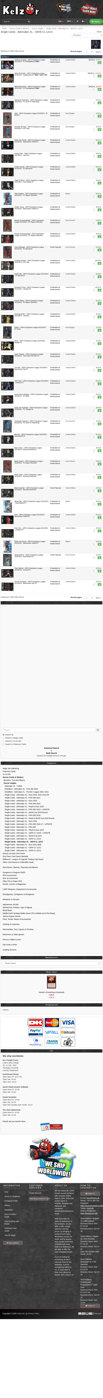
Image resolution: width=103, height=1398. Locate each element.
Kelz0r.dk (20, 1314)
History (7, 1205)
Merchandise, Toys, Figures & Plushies (18, 929)
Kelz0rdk (90, 1208)
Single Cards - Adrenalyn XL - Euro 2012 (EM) (22, 845)
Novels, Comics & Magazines (14, 884)
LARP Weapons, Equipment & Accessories (20, 889)
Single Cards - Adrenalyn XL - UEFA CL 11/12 (22, 848)
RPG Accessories (10, 875)
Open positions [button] (13, 1243)
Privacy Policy (32, 1314)
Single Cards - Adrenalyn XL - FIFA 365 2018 (21, 815)
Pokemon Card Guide (10, 1229)
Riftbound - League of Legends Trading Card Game (23, 859)
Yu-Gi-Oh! (7, 774)
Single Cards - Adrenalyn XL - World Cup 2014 (22, 836)
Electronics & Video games (13, 934)
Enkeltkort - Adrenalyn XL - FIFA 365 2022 (20, 789)
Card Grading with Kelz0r (11, 1222)
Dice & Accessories (10, 878)
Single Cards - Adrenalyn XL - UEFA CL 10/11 (22, 850)
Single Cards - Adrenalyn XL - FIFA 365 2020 (21, 804)
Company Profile (11, 1201)
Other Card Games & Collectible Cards (18, 862)
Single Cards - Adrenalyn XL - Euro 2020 (20, 801)
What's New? (51, 972)
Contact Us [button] (90, 1194)
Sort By (5, 57)
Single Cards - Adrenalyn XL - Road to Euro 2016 (23, 830)
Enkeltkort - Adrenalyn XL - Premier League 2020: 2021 (26, 792)
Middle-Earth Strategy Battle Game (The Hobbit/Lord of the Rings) (29, 913)
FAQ (6, 1192)
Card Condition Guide (10, 1215)
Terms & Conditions (12, 1196)
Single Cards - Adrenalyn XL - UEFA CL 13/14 (22, 839)
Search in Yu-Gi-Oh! (12, 741)
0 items (95, 22)
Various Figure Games (11, 916)
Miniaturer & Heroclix (11, 899)
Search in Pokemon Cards (14, 744)
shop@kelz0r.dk (92, 1198)
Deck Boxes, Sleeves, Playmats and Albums (20, 867)
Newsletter (8, 1210)
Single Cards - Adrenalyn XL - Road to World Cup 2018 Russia (28, 818)
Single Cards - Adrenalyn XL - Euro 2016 (20, 821)
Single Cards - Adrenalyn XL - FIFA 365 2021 (21, 798)
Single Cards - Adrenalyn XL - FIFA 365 (19, 827)
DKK (70, 21)
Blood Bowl (7, 910)
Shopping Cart (51, 1005)
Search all (8, 735)
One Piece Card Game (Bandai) (15, 856)
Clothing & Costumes (11, 924)
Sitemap (97, 1314)
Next (98, 52)
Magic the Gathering (11, 768)
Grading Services (9, 950)
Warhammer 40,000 (10, 905)
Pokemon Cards (9, 771)
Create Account (35, 1193)
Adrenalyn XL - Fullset (12, 786)
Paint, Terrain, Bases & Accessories (17, 919)
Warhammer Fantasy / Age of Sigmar (17, 907)
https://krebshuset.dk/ (88, 1213)
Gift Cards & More (10, 945)
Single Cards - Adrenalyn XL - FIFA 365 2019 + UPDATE (26, 809)
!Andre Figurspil (55, 247)
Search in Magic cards (13, 738)
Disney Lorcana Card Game (14, 853)
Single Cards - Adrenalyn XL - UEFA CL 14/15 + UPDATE (26, 833)
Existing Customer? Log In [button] (39, 1199)
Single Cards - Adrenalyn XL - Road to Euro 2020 (23, 807)
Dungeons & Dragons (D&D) (14, 872)
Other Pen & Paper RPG (12, 881)
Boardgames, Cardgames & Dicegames (18, 894)
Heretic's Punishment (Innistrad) (51, 992)
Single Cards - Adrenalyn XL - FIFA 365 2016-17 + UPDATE (27, 824)
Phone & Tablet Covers (12, 940)
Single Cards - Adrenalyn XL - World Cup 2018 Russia (25, 812)
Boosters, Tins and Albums (14, 780)
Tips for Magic (10, 1235)
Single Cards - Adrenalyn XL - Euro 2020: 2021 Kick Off (26, 795)
